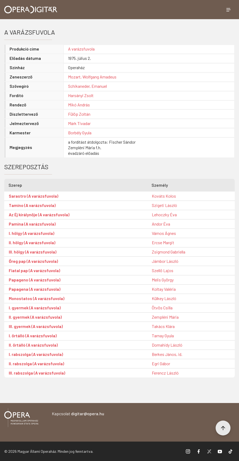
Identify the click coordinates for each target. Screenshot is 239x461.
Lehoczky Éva (164, 214)
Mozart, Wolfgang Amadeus (92, 76)
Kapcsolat (78, 413)
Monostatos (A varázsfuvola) (36, 298)
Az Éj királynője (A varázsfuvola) (39, 214)
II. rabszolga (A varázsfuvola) (36, 363)
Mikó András (79, 104)
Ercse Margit (163, 242)
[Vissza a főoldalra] (21, 418)
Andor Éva (161, 223)
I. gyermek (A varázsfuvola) (35, 307)
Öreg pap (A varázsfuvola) (33, 261)
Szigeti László (164, 205)
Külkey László (164, 298)
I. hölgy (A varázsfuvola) (31, 233)
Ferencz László (165, 372)
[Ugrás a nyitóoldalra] (30, 10)
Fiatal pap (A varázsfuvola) (34, 270)
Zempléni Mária (165, 316)
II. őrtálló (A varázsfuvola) (33, 344)
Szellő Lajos (162, 270)
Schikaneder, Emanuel (87, 86)
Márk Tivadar (79, 123)
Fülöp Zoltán (79, 114)
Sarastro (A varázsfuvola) (33, 195)
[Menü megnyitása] (228, 9)
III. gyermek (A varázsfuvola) (36, 326)
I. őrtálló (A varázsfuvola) (33, 335)
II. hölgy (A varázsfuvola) (32, 242)
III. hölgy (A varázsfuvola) (32, 251)
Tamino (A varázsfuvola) (32, 205)
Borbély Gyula (79, 132)
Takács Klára (163, 326)
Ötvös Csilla (162, 307)
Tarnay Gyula (163, 335)
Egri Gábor (161, 363)
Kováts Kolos (164, 195)
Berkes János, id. (167, 354)
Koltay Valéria (164, 289)
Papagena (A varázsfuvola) (34, 289)
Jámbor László (165, 261)
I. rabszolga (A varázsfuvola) (36, 354)
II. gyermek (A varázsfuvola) (35, 316)
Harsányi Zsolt (81, 95)
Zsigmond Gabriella (168, 251)
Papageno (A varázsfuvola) (34, 279)
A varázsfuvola (81, 48)
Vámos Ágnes (164, 233)
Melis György (163, 279)
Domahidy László (167, 344)
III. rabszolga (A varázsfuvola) (37, 372)
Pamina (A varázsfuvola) (32, 223)
